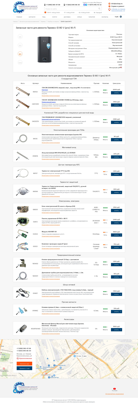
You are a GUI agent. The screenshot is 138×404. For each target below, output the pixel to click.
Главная (19, 17)
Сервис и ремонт (117, 6)
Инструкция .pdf (115, 67)
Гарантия (92, 17)
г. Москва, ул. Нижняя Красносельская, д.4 (118, 10)
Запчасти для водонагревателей (29, 21)
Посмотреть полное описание (51, 95)
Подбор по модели (53, 21)
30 (20, 36)
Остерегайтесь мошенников (114, 394)
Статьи (79, 17)
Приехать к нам (24, 368)
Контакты (105, 17)
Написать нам (24, 364)
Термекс (43, 21)
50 (20, 45)
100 (20, 62)
